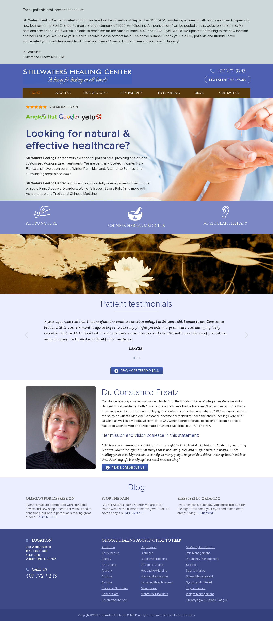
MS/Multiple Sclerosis (200, 547)
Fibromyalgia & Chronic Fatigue (207, 600)
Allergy (106, 559)
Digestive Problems (154, 559)
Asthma (107, 582)
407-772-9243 (231, 71)
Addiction (108, 547)
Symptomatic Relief (199, 582)
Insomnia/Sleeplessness (157, 582)
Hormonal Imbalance (154, 576)
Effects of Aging (152, 565)
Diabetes (147, 553)
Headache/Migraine (154, 570)
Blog (199, 93)
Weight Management (200, 594)
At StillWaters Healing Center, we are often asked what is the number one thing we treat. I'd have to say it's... (136, 509)
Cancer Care (110, 594)
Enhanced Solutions (183, 615)
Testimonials (169, 93)
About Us (63, 93)
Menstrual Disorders (154, 594)
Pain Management (198, 553)
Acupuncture (110, 553)
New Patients (131, 93)
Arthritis (107, 576)
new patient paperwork (227, 80)
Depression (148, 547)
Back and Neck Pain (115, 588)
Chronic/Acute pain (115, 600)
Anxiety (107, 570)
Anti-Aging (109, 565)
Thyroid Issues (195, 588)
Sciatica (191, 565)
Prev (28, 335)
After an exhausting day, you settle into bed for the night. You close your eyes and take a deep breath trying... (211, 509)
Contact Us (229, 93)
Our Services (94, 93)
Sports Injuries (195, 570)
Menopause (149, 588)
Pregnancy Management (202, 559)
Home (35, 93)
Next (245, 335)
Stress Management (199, 576)
